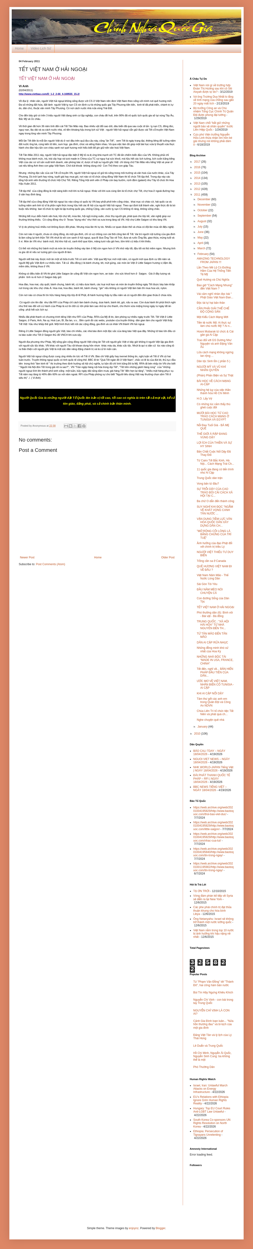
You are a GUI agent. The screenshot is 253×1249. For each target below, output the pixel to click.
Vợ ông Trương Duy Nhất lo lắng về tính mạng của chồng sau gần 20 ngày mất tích (213, 100)
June (200, 232)
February (203, 254)
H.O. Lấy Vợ (204, 398)
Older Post (168, 557)
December (204, 199)
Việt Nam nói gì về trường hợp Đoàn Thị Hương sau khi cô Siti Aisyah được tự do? (212, 89)
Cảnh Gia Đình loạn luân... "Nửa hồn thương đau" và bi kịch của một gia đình (213, 1024)
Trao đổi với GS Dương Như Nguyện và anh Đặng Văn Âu (214, 344)
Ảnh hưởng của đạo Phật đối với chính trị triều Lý (214, 545)
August (202, 221)
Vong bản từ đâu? (208, 483)
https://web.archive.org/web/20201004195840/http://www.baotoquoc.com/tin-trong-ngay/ (213, 852)
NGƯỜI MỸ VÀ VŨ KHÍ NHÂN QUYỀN (211, 368)
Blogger (160, 1228)
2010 (197, 733)
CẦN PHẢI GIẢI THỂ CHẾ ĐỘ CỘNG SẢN (213, 310)
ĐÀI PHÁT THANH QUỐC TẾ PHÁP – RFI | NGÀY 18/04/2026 (211, 779)
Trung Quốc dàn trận (210, 478)
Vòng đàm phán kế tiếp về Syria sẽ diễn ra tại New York (213, 897)
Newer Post (27, 557)
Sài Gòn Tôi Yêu (207, 584)
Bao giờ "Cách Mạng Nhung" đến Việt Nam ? (215, 287)
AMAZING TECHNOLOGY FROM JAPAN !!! (213, 260)
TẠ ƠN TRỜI (201, 891)
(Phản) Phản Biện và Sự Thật (215, 375)
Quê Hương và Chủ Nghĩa (213, 279)
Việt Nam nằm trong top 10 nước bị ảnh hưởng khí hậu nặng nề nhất (213, 934)
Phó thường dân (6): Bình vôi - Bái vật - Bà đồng (215, 614)
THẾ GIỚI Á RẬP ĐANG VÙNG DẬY (212, 435)
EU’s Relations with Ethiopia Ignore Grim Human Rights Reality (210, 1100)
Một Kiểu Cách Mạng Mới (212, 317)
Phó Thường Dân (204, 1067)
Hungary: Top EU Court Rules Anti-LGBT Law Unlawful (211, 1110)
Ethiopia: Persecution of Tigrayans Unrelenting (208, 1133)
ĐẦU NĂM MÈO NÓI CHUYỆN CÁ (210, 591)
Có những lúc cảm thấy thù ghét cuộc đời (213, 406)
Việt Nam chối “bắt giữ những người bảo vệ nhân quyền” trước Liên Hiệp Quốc (213, 126)
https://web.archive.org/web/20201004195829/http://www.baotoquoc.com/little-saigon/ (213, 826)
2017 (197, 161)
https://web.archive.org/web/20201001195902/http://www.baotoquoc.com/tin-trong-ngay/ (213, 867)
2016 (197, 167)
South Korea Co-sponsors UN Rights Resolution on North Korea (212, 1123)
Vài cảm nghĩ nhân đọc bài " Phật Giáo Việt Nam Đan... (215, 295)
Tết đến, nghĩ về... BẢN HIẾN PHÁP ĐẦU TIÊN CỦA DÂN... (215, 672)
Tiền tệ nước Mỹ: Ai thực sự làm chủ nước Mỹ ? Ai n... (214, 324)
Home (19, 48)
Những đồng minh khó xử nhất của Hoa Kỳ (212, 649)
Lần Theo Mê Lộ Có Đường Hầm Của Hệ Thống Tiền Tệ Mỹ (214, 271)
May (200, 237)
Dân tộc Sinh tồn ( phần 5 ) (213, 361)
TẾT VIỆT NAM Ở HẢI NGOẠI (215, 607)
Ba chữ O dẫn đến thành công (215, 501)
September (204, 215)
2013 (197, 183)
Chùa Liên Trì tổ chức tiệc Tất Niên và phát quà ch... (215, 712)
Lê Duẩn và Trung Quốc (208, 1045)
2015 (197, 172)
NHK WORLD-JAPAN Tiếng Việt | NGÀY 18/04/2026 (213, 769)
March (201, 248)
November (204, 204)
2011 (197, 194)
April (200, 243)
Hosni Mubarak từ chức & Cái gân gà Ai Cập (215, 333)
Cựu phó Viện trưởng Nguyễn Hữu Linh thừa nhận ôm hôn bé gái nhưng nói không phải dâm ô (212, 139)
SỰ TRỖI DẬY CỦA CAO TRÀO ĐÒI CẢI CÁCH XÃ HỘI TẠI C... (215, 492)
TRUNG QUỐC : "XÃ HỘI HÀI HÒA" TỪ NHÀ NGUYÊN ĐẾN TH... (213, 625)
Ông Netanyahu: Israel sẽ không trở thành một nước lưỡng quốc (213, 920)
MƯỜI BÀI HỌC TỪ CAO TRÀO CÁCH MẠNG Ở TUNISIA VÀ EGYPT (213, 416)
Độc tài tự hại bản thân (211, 302)
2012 (197, 189)
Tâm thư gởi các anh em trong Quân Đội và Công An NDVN (214, 702)
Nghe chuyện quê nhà (210, 719)
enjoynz (133, 1228)
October (202, 210)
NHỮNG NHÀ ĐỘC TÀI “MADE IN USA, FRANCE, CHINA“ (215, 660)
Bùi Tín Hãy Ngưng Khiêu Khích (213, 992)
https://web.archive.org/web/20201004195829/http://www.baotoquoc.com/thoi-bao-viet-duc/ (213, 811)
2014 (197, 178)
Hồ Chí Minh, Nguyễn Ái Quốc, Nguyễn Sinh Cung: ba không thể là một (212, 1056)
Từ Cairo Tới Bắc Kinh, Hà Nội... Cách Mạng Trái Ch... (215, 462)
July (200, 226)
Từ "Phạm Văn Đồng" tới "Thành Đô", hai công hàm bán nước (213, 983)
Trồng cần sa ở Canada (211, 561)
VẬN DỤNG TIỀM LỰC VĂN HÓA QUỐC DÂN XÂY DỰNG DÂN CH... (214, 522)
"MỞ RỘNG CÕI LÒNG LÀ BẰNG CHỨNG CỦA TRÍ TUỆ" (214, 534)
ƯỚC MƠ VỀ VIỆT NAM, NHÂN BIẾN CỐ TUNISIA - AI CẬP (215, 684)
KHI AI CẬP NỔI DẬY (210, 693)
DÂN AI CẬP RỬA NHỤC (212, 642)
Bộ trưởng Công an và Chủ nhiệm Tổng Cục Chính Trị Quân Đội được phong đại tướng (213, 112)
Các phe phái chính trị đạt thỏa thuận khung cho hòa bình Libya (212, 911)
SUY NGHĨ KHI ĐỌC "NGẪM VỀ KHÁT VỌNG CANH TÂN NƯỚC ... (215, 510)
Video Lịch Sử (41, 48)
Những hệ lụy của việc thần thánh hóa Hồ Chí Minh (214, 391)
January (202, 726)
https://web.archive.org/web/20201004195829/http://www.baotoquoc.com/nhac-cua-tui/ (213, 837)
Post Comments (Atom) (50, 564)
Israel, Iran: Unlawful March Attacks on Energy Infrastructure (210, 1089)
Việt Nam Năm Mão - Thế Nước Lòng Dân (212, 577)
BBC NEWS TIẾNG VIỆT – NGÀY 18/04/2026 (210, 788)
